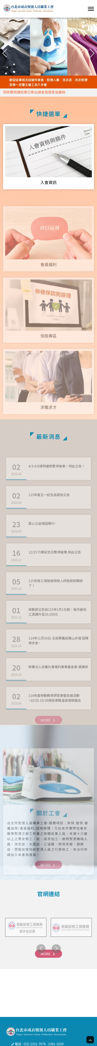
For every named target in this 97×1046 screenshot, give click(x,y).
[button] (92, 53)
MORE (48, 729)
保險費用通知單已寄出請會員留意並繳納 (34, 92)
